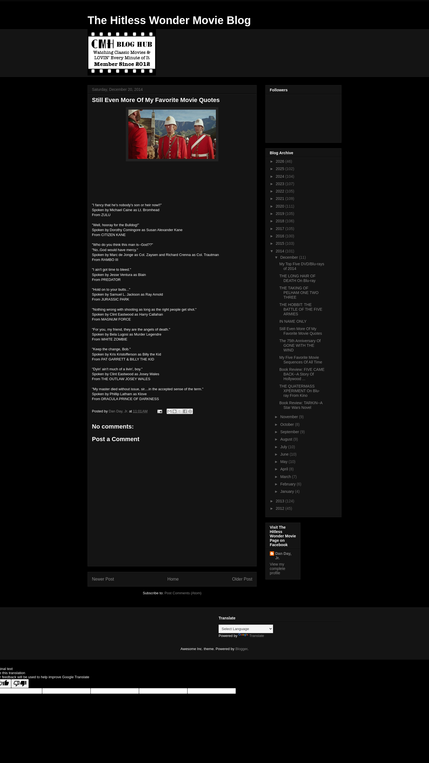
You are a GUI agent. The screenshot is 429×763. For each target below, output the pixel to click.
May (284, 461)
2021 (280, 198)
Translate (251, 636)
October (287, 424)
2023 (280, 184)
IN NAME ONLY (292, 321)
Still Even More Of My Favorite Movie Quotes (300, 331)
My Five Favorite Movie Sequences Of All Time (300, 359)
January (287, 491)
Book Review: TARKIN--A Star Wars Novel (300, 405)
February (288, 484)
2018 (280, 221)
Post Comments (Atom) (182, 593)
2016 (280, 236)
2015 (280, 243)
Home (173, 579)
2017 (280, 228)
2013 (280, 501)
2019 (280, 213)
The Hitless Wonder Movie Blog (169, 20)
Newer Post (103, 579)
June (284, 454)
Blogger (241, 649)
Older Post (242, 579)
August (286, 439)
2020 (280, 206)
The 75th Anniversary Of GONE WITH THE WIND (300, 345)
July (284, 447)
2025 (280, 169)
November (289, 417)
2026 (280, 161)
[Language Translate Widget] (246, 629)
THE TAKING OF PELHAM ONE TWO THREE (298, 292)
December (289, 257)
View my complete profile (277, 568)
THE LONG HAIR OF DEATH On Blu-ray (297, 278)
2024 (280, 176)
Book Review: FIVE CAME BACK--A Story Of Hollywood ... (301, 374)
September (290, 432)
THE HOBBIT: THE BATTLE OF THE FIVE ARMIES (300, 309)
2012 (280, 508)
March (286, 476)
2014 (280, 251)
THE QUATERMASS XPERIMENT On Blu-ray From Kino (299, 391)
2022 (280, 191)
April (284, 469)
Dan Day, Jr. (283, 555)
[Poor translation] (20, 683)
